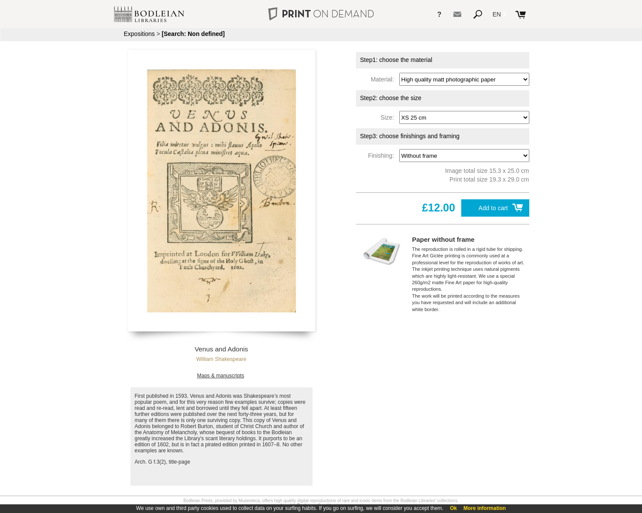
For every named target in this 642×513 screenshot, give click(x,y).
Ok (453, 508)
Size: (389, 117)
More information (484, 508)
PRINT (321, 13)
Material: (384, 79)
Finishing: (383, 155)
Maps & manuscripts (220, 376)
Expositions (139, 33)
